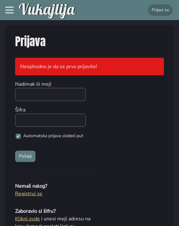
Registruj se (28, 193)
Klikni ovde (27, 218)
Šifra (20, 109)
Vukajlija (47, 10)
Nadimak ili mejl (33, 84)
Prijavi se (160, 10)
